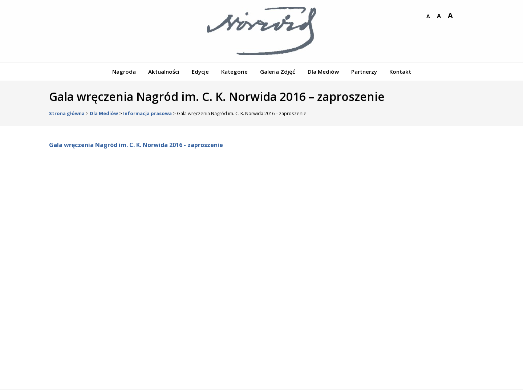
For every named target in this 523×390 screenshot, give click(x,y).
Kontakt (400, 71)
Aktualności (163, 71)
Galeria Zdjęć (277, 71)
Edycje (200, 71)
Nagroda (124, 71)
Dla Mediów (323, 71)
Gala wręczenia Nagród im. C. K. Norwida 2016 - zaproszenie (136, 145)
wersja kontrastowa (461, 16)
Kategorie (234, 71)
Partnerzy (364, 71)
